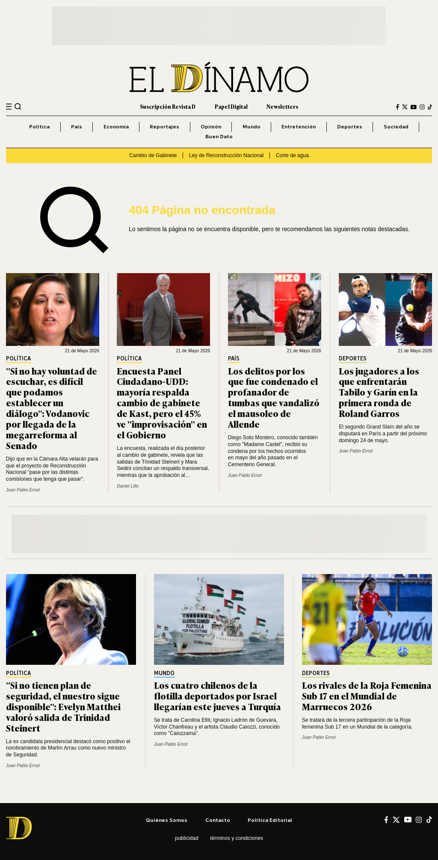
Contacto (217, 820)
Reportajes (164, 126)
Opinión (211, 126)
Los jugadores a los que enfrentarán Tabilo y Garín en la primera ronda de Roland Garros (379, 392)
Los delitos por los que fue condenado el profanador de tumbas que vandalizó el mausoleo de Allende (274, 397)
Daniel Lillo (128, 486)
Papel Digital (231, 106)
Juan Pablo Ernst (23, 490)
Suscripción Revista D (167, 106)
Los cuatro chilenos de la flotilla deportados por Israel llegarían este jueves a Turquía (217, 695)
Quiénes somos (166, 820)
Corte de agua (292, 155)
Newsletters (282, 106)
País (76, 126)
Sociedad (396, 126)
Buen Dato (219, 136)
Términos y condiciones (236, 838)
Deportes (349, 126)
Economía (116, 126)
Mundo (251, 126)
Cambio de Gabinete (153, 155)
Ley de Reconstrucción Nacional (226, 155)
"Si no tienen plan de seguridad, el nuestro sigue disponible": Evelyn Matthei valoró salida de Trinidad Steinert (63, 706)
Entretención (298, 126)
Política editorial (270, 820)
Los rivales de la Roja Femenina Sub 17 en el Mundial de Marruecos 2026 (367, 695)
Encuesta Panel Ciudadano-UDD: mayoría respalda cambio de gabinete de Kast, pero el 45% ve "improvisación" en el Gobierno (162, 402)
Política (39, 126)
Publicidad (186, 838)
